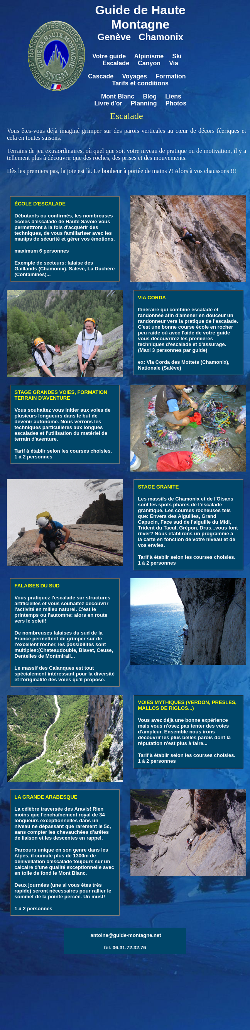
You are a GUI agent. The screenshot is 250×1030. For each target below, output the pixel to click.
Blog (149, 96)
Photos (176, 103)
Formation (170, 76)
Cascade (100, 76)
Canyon (149, 63)
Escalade (116, 63)
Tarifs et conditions (140, 83)
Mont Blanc (117, 96)
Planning (144, 103)
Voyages (134, 76)
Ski (176, 56)
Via (173, 63)
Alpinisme (149, 56)
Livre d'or (108, 103)
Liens (173, 96)
